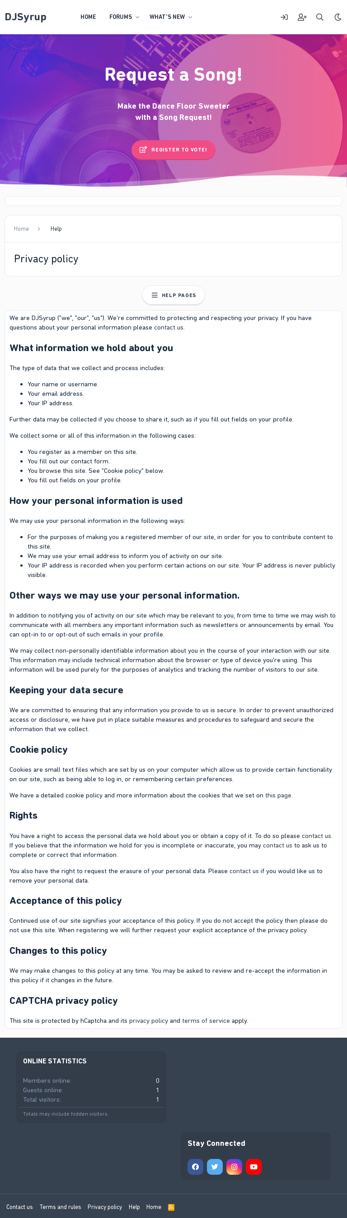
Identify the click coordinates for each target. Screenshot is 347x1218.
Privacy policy (105, 1207)
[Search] (320, 17)
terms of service (206, 1021)
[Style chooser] (338, 17)
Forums (120, 17)
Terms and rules (60, 1207)
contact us (168, 327)
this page (278, 795)
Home (88, 17)
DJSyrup (26, 16)
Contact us (19, 1207)
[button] (138, 17)
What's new (167, 17)
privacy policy (148, 1021)
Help (134, 1207)
